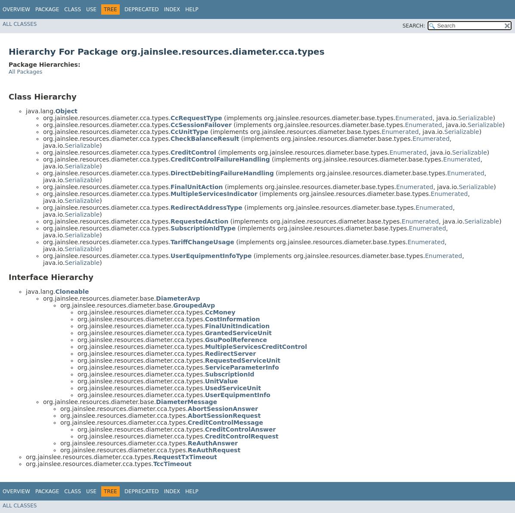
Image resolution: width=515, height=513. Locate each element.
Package (47, 9)
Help (192, 9)
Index (172, 9)
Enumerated (413, 118)
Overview (16, 9)
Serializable (475, 118)
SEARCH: (414, 26)
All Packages (25, 71)
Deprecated (141, 9)
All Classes (20, 24)
